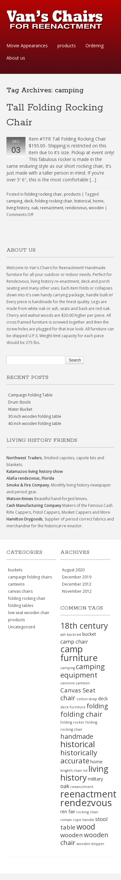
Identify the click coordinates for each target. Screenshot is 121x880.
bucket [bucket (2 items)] (89, 634)
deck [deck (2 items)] (103, 698)
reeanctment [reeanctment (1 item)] (81, 786)
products (66, 45)
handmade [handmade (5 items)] (76, 736)
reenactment (51, 208)
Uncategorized (21, 627)
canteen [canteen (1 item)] (83, 683)
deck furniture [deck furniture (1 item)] (73, 707)
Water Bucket (20, 409)
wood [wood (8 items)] (85, 826)
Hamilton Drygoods (24, 519)
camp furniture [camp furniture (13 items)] (79, 653)
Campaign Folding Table (30, 395)
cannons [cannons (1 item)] (67, 683)
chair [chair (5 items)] (68, 697)
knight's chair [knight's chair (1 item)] (71, 770)
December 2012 (76, 584)
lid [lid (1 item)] (85, 770)
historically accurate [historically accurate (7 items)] (78, 757)
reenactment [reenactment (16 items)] (88, 793)
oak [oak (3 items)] (64, 786)
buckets (15, 570)
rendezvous (76, 208)
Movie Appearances (27, 45)
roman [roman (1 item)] (66, 819)
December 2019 (76, 577)
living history (17, 208)
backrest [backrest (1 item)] (74, 634)
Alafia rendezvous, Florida (30, 478)
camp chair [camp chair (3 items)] (74, 641)
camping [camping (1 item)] (67, 668)
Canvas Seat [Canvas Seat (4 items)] (78, 690)
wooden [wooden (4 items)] (71, 835)
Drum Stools (19, 402)
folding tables (20, 605)
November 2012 (77, 591)
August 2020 (73, 570)
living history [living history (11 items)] (84, 773)
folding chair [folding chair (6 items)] (81, 714)
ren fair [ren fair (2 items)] (67, 811)
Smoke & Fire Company (27, 485)
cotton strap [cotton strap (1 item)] (86, 699)
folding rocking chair (43, 194)
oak (34, 208)
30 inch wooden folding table (34, 416)
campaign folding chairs (30, 577)
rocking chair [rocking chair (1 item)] (87, 812)
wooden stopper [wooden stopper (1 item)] (90, 843)
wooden (96, 208)
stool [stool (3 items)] (101, 819)
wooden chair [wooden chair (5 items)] (84, 838)
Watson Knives (19, 498)
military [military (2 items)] (95, 779)
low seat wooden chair (28, 612)
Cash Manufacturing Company (33, 505)
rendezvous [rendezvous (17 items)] (86, 802)
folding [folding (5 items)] (97, 706)
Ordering (95, 45)
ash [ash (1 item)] (63, 634)
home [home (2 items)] (96, 762)
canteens (16, 584)
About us (15, 58)
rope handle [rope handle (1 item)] (83, 819)
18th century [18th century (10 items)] (84, 625)
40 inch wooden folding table (34, 423)
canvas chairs (20, 591)
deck (28, 201)
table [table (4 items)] (68, 827)
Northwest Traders (24, 458)
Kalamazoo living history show (34, 471)
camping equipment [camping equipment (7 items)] (82, 670)
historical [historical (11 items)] (77, 744)
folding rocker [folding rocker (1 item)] (72, 722)
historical (82, 201)
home (98, 201)
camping (14, 201)
